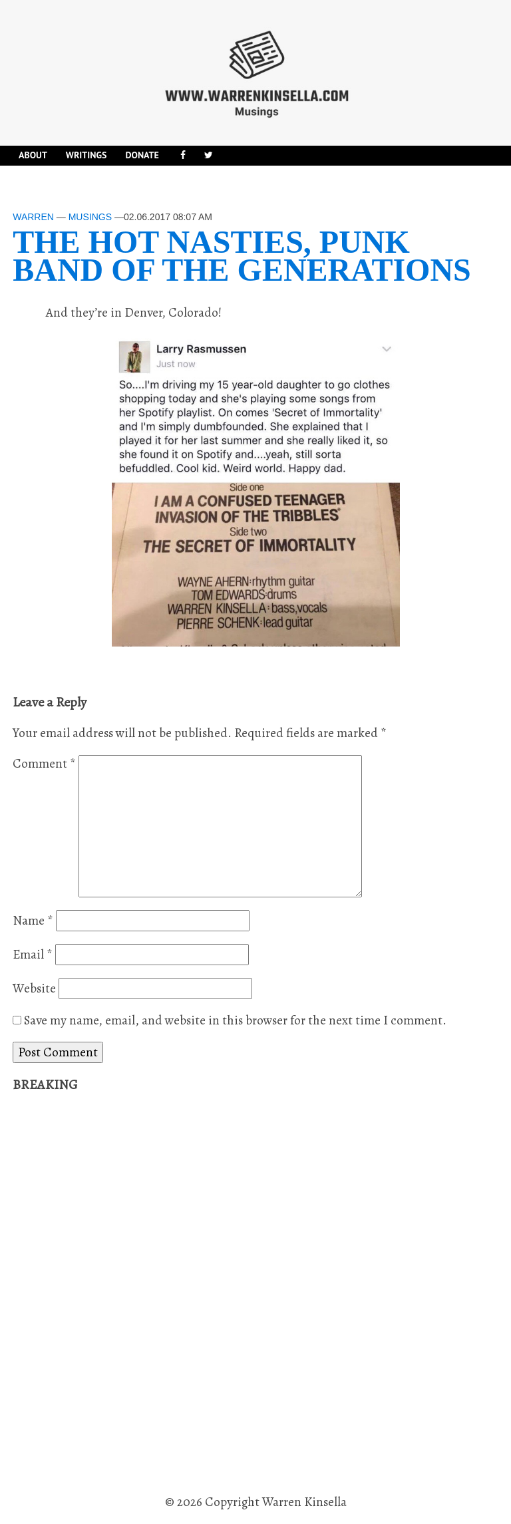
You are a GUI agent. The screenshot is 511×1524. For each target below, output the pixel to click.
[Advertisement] (112, 1293)
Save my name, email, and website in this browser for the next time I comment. (235, 1020)
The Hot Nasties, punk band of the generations (242, 255)
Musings (90, 217)
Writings (86, 155)
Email (33, 954)
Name (33, 920)
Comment (44, 763)
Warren (33, 217)
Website (34, 988)
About (33, 155)
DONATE (141, 155)
